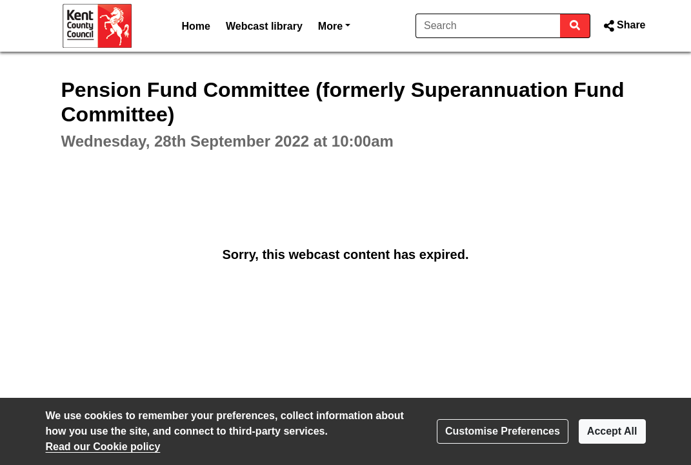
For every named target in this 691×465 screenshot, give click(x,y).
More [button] (334, 25)
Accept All (612, 431)
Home (196, 26)
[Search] (488, 26)
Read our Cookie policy (103, 446)
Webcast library (264, 26)
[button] (623, 25)
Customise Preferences (502, 431)
